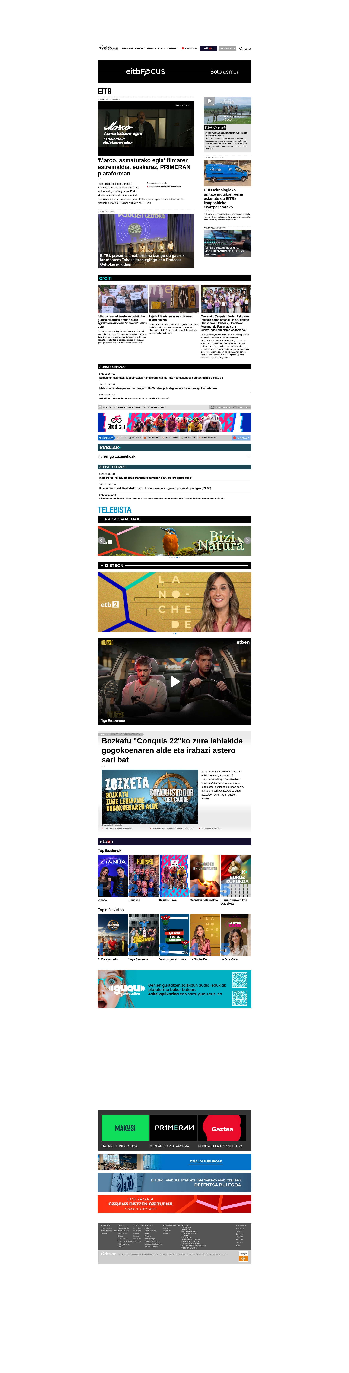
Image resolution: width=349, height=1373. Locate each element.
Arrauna (148, 1236)
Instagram (240, 1234)
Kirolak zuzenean (151, 1246)
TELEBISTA (114, 510)
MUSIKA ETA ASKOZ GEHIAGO (220, 1146)
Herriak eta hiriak (190, 1242)
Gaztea (120, 1236)
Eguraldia (137, 1241)
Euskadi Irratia (123, 1228)
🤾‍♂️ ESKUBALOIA (188, 438)
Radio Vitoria (122, 1233)
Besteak (172, 48)
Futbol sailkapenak (152, 1241)
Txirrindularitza (150, 1231)
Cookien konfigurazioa (185, 1254)
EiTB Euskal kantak (125, 1241)
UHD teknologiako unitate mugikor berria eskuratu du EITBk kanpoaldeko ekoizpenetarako (223, 198)
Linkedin (239, 1240)
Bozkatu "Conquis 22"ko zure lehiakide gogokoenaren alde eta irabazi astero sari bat (172, 750)
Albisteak (127, 48)
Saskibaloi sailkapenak (153, 1244)
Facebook (240, 1229)
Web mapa (222, 1254)
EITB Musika (122, 1239)
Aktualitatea (138, 1228)
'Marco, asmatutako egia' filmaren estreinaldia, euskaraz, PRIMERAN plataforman (144, 167)
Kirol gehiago (150, 1239)
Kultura (136, 1236)
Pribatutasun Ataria (139, 1254)
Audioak (166, 1233)
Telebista (150, 48)
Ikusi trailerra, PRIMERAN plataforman (165, 186)
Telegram (239, 1237)
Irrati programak (123, 1244)
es (250, 49)
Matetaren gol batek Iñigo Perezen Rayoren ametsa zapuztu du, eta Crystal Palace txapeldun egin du (161, 498)
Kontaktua (213, 1254)
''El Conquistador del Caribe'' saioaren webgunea (172, 828)
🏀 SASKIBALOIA (152, 438)
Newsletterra (241, 1226)
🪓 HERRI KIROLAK (208, 438)
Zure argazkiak (221, 407)
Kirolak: (149, 1225)
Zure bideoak (242, 407)
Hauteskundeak (189, 1231)
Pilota (147, 1233)
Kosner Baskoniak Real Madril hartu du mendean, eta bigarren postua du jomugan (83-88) (155, 488)
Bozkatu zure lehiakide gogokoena (118, 828)
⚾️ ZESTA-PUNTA (170, 438)
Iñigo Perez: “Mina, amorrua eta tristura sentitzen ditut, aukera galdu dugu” (145, 477)
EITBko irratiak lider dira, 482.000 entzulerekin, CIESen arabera (225, 251)
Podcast (120, 1246)
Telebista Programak (109, 1231)
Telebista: (106, 1225)
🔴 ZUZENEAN (240, 437)
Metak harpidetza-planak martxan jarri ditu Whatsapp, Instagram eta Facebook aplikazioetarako (158, 388)
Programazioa (106, 1228)
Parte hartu (187, 1238)
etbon (116, 565)
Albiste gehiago (112, 367)
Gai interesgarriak (190, 1240)
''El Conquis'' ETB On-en (211, 828)
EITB (104, 92)
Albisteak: (138, 1225)
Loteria (184, 1235)
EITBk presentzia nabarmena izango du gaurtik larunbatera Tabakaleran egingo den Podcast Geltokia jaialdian (142, 259)
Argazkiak (167, 1231)
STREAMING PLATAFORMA (169, 1146)
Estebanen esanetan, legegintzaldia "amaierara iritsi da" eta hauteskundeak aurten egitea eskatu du (161, 377)
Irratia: (121, 1225)
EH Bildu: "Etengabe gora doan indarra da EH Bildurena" (134, 398)
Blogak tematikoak (190, 1244)
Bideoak (104, 1233)
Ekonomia (137, 1231)
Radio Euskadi (123, 1231)
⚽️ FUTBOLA (135, 438)
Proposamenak (122, 519)
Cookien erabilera (167, 1254)
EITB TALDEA (227, 48)
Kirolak (139, 48)
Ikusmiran (137, 1239)
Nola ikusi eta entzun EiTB (194, 1246)
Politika (136, 1233)
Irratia (161, 48)
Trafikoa (185, 1229)
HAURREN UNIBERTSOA (119, 1146)
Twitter (238, 1231)
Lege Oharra (153, 1254)
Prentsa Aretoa (189, 1248)
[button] (169, 557)
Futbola (148, 1228)
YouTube (239, 1242)
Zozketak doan (188, 1233)
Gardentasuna (201, 1254)
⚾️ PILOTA (122, 438)
